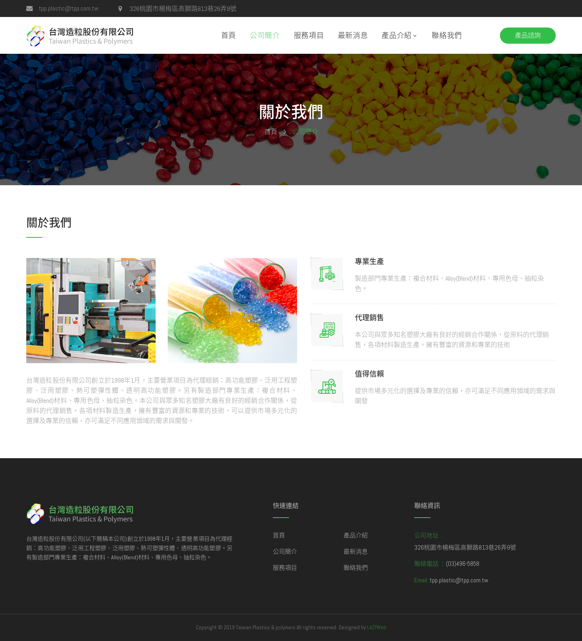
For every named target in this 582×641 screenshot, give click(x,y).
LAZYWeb (376, 627)
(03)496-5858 (462, 564)
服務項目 (309, 35)
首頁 (228, 35)
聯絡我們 (447, 35)
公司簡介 (265, 35)
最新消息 (353, 35)
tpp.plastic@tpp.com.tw (69, 8)
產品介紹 (397, 35)
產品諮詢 (528, 35)
